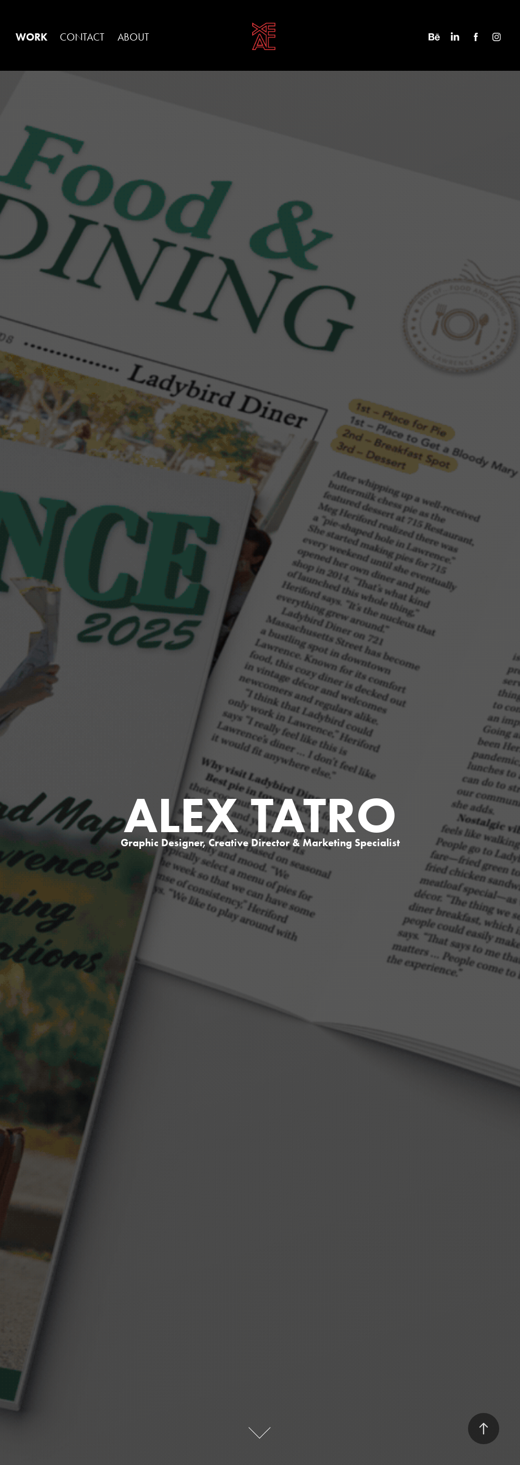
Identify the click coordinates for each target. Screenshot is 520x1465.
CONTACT (82, 37)
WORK (31, 37)
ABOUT (133, 37)
